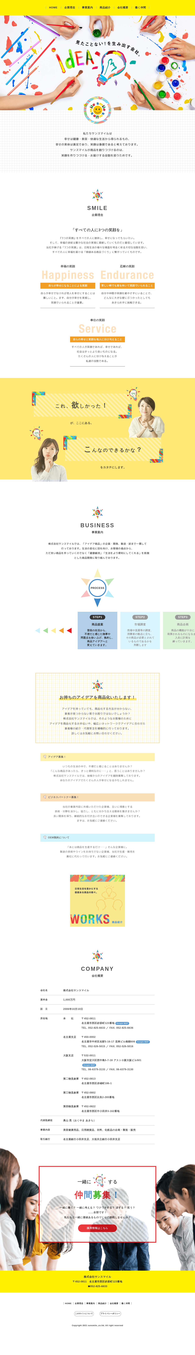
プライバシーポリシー (116, 1333)
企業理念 (69, 7)
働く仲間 (140, 7)
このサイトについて (78, 1333)
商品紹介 (105, 7)
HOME (53, 7)
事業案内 (87, 7)
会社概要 (122, 7)
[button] (97, 647)
